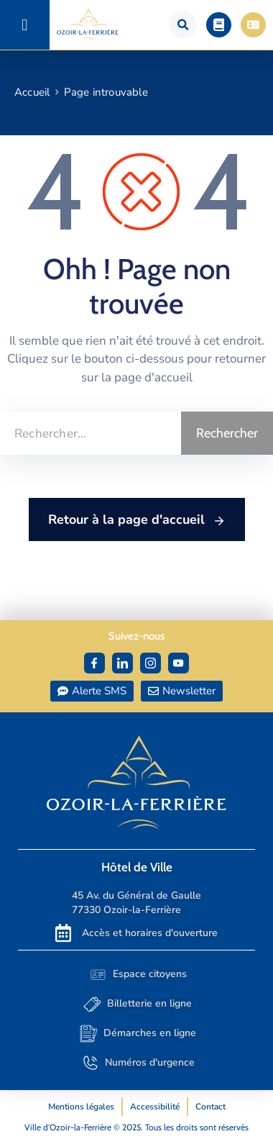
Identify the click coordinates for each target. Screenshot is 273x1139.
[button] (25, 25)
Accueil (32, 92)
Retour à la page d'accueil (137, 520)
